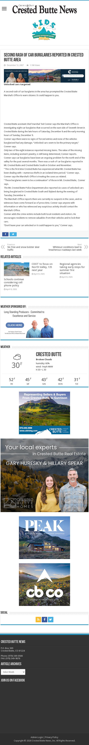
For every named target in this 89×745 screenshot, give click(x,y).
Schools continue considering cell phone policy (14, 282)
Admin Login (37, 737)
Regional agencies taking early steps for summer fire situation (72, 268)
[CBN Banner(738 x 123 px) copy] (44, 75)
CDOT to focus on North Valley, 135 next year (42, 267)
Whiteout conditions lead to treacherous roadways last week (64, 247)
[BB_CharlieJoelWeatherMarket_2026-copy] (27, 324)
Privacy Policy (51, 737)
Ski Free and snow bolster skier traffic (24, 247)
